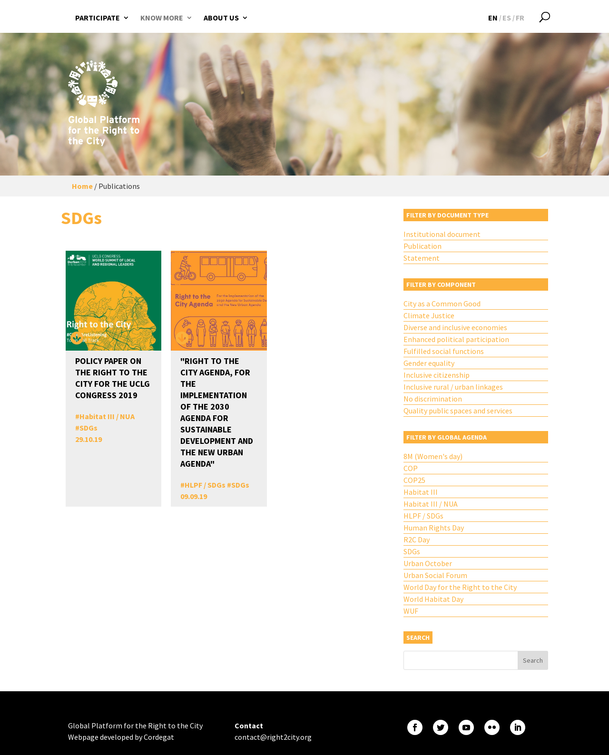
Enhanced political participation (456, 339)
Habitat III (420, 492)
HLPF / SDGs (205, 485)
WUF (410, 611)
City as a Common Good (442, 303)
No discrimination (432, 398)
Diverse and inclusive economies (455, 327)
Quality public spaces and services (457, 410)
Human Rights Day (433, 527)
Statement (421, 258)
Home (82, 186)
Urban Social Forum (435, 575)
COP (410, 468)
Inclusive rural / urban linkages (453, 387)
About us (221, 17)
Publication (422, 246)
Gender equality (428, 363)
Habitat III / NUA (107, 416)
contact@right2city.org (273, 737)
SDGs (88, 427)
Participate (97, 17)
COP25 (414, 480)
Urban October (427, 563)
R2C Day (416, 539)
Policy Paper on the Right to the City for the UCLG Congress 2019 (112, 378)
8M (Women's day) (432, 456)
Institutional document (442, 234)
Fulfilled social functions (443, 351)
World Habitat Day (433, 599)
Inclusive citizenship (436, 375)
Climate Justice (428, 315)
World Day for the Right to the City (460, 587)
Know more (161, 17)
